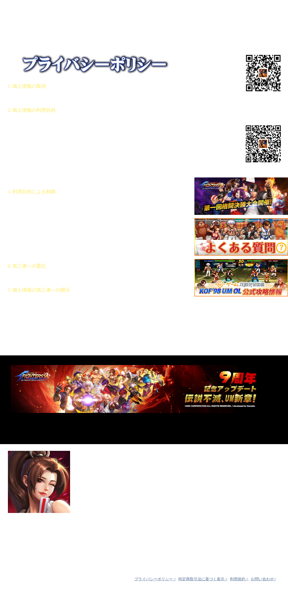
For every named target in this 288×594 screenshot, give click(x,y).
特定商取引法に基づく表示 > (203, 579)
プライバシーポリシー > (155, 579)
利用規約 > (239, 579)
